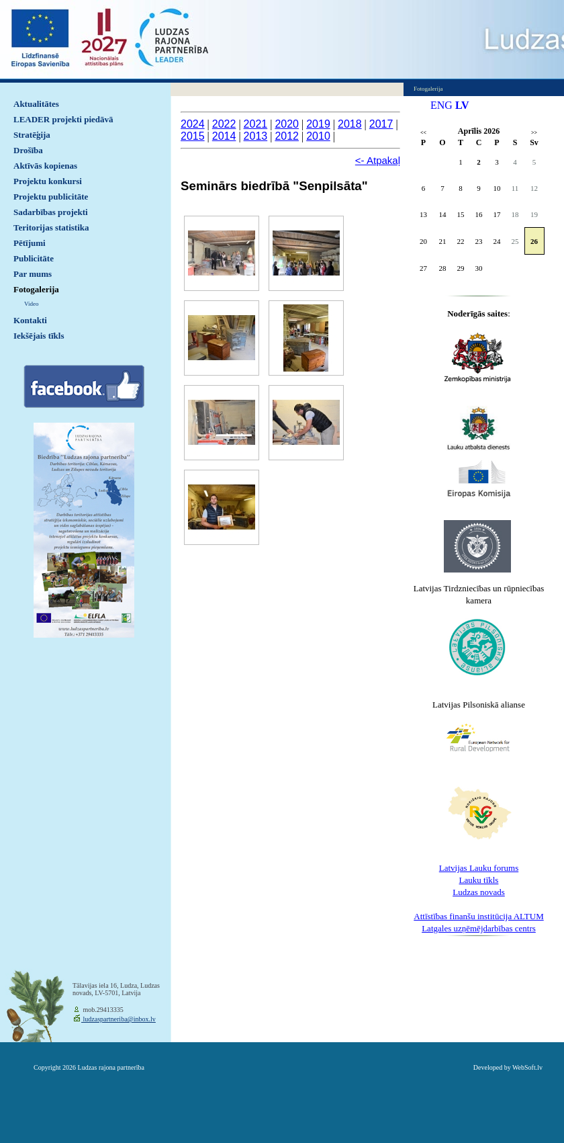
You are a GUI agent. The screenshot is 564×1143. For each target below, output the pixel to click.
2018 (350, 124)
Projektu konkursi (47, 181)
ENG (441, 105)
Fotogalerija (36, 289)
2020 (287, 124)
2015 (193, 136)
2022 (224, 124)
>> (534, 133)
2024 (193, 124)
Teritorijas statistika (51, 227)
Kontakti (30, 320)
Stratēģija (31, 135)
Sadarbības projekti (50, 212)
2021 (256, 124)
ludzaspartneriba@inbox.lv (118, 1019)
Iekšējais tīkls (38, 336)
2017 (381, 124)
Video (31, 303)
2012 (287, 136)
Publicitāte (33, 258)
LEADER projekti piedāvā (63, 119)
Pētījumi (29, 243)
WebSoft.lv (527, 1067)
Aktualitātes (36, 104)
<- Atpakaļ (377, 160)
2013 (256, 136)
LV (462, 105)
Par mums (32, 274)
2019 (318, 124)
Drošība (28, 150)
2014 (224, 136)
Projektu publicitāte (50, 197)
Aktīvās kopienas (45, 166)
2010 (318, 136)
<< (423, 133)
